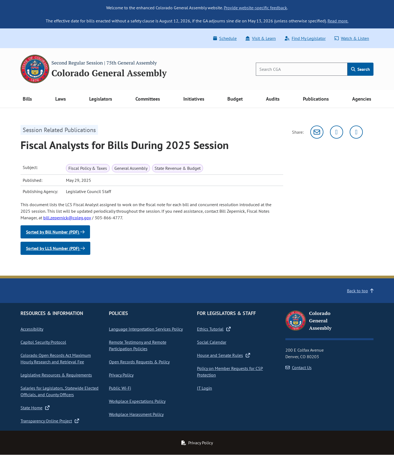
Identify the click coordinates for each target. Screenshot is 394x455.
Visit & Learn (260, 38)
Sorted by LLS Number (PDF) (55, 248)
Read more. (338, 21)
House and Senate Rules (223, 355)
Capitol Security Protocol (43, 342)
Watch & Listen (351, 38)
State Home (35, 407)
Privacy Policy (121, 375)
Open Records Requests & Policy (139, 361)
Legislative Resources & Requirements (56, 375)
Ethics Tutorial (214, 329)
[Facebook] (356, 132)
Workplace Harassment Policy (136, 414)
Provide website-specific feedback (255, 7)
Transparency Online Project (50, 421)
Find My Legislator (305, 38)
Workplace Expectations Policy (137, 401)
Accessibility (32, 329)
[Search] (301, 69)
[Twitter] (336, 132)
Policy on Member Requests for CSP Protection (230, 372)
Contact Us (298, 367)
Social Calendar (211, 342)
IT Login (204, 388)
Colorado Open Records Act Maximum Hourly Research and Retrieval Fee (56, 358)
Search (360, 69)
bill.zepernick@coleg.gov (67, 217)
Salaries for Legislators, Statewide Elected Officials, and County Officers (60, 391)
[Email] (316, 132)
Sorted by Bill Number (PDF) (55, 232)
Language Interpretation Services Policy (146, 329)
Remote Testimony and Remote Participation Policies (137, 345)
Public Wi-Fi (120, 388)
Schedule (225, 38)
